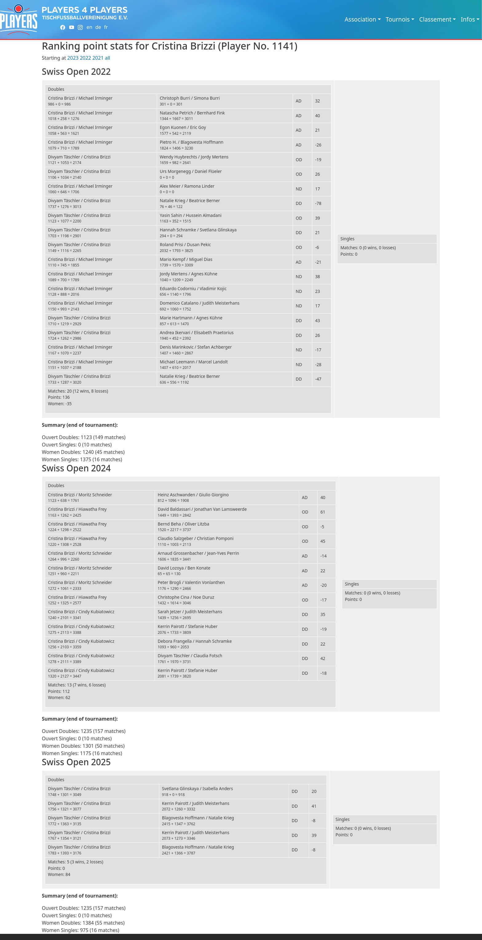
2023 (73, 57)
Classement (435, 19)
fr (106, 27)
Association (360, 19)
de (98, 27)
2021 (98, 57)
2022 (85, 57)
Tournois (398, 19)
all (107, 57)
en (89, 27)
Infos (468, 19)
